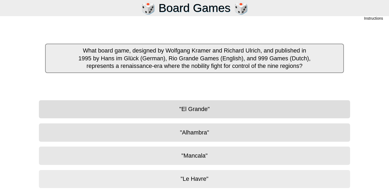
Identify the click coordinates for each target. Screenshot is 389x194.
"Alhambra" (194, 132)
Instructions (373, 18)
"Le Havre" (195, 178)
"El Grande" (194, 109)
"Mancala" (195, 155)
